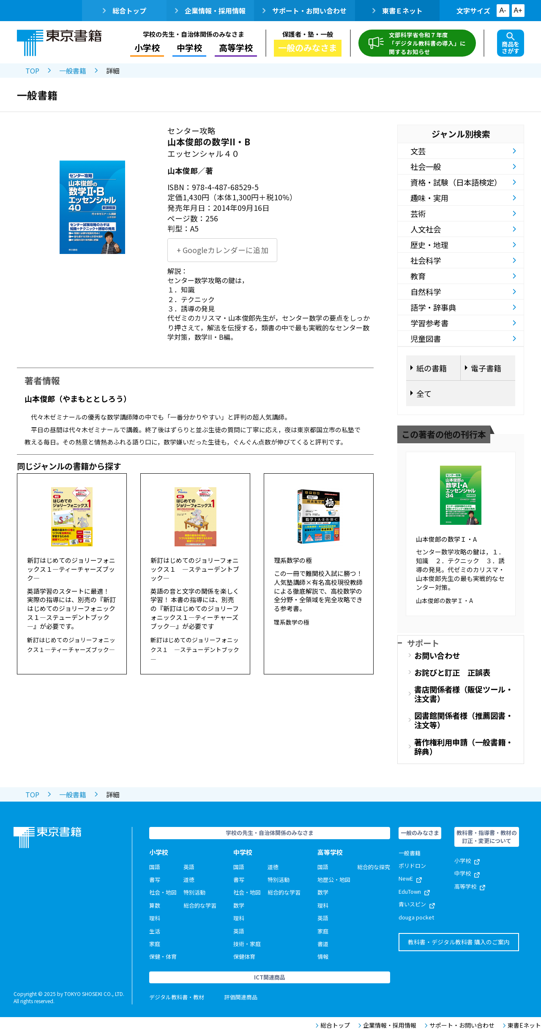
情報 (322, 956)
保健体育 (244, 956)
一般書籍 (72, 70)
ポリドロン (412, 866)
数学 (238, 905)
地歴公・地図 (333, 880)
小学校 (147, 47)
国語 (154, 867)
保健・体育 (163, 956)
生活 (154, 931)
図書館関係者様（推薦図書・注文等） (463, 720)
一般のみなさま (307, 47)
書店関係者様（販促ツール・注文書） (463, 694)
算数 (154, 905)
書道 (322, 944)
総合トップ (124, 10)
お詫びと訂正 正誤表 (452, 672)
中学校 (189, 47)
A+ (518, 10)
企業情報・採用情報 (210, 10)
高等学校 (236, 47)
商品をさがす (510, 43)
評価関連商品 (240, 997)
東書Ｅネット (397, 10)
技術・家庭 (247, 944)
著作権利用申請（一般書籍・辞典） (463, 746)
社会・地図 (163, 892)
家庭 (154, 944)
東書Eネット (522, 1025)
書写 (154, 880)
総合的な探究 (373, 867)
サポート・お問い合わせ (304, 10)
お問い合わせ (437, 655)
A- (503, 10)
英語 (188, 867)
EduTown (414, 891)
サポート (423, 643)
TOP (32, 70)
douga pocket (416, 917)
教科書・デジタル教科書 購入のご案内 (459, 942)
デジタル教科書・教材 (176, 997)
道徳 (188, 880)
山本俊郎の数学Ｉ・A (446, 539)
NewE (410, 878)
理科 (154, 918)
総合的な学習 (199, 905)
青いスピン (417, 904)
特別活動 (194, 892)
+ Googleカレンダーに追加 (222, 250)
